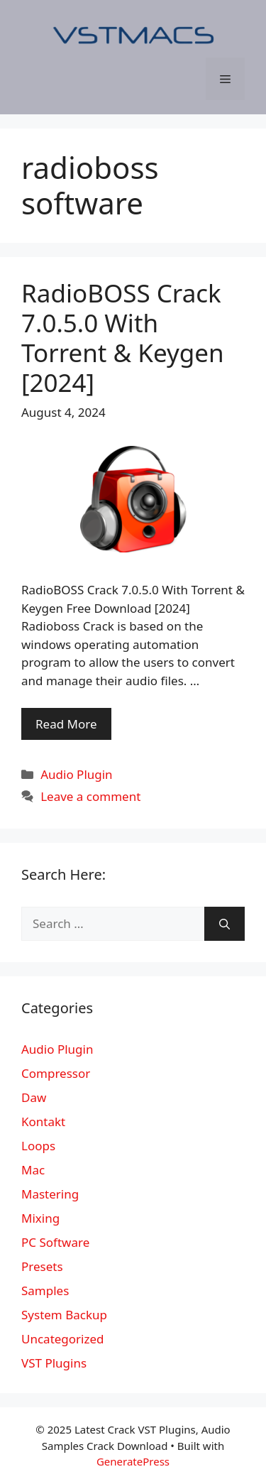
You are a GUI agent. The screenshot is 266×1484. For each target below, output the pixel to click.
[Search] (224, 924)
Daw (33, 1097)
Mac (33, 1170)
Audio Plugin (76, 774)
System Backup (64, 1314)
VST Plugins (54, 1363)
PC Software (55, 1242)
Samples (45, 1290)
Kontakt (43, 1121)
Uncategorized (62, 1339)
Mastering (50, 1194)
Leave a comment (90, 796)
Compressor (55, 1073)
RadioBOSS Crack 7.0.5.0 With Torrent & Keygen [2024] (122, 337)
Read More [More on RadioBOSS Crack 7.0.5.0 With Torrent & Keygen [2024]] (66, 724)
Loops (38, 1145)
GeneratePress (133, 1461)
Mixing (40, 1218)
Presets (42, 1266)
